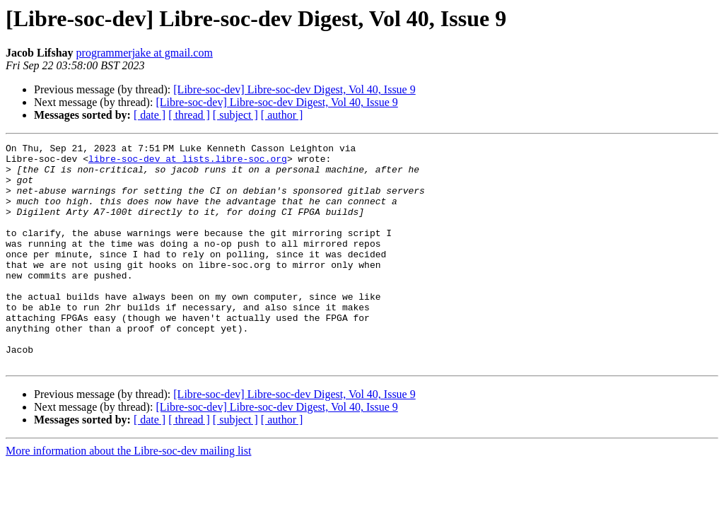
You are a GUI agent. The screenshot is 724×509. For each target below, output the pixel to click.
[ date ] (149, 115)
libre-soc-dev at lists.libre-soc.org (187, 162)
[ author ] (282, 115)
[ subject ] (235, 115)
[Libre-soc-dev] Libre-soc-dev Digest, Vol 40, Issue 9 (294, 89)
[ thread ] (189, 115)
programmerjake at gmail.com (144, 53)
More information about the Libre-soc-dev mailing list (128, 495)
